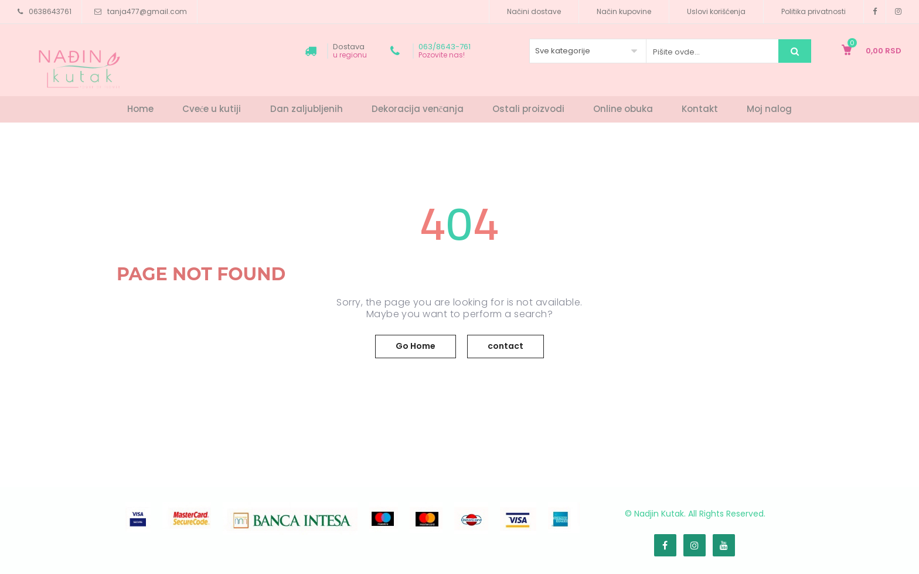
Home (140, 109)
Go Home (415, 346)
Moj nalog (769, 109)
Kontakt (700, 109)
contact (505, 346)
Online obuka (623, 109)
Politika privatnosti (813, 11)
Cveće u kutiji (211, 109)
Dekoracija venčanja (418, 109)
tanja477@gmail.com (147, 11)
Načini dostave (534, 11)
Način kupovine (624, 11)
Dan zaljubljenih (306, 109)
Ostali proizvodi (528, 109)
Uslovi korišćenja (716, 11)
